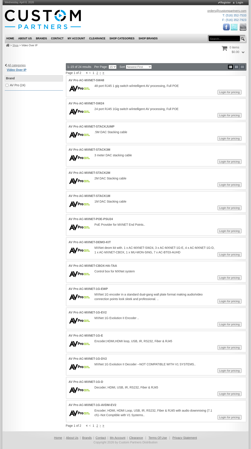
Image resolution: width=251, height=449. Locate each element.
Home (58, 437)
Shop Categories (121, 38)
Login (239, 2)
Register (225, 2)
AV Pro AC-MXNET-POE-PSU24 (91, 219)
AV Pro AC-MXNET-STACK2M (89, 172)
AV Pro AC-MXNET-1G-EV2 (88, 312)
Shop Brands (148, 38)
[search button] (242, 39)
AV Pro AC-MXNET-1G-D (86, 381)
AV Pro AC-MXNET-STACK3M (89, 149)
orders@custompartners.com (226, 11)
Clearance (136, 437)
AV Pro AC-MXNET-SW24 (86, 103)
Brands (87, 437)
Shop (16, 45)
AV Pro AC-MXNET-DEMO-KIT (90, 242)
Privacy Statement (184, 437)
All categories (17, 65)
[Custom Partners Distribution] (43, 19)
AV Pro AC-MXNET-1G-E (86, 335)
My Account (117, 437)
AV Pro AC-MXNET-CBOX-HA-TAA (93, 265)
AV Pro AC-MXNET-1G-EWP (88, 289)
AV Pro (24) (17, 85)
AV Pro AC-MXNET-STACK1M (89, 196)
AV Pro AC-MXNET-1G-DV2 (88, 358)
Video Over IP (17, 70)
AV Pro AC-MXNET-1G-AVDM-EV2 (92, 405)
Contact (101, 437)
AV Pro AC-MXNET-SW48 (86, 80)
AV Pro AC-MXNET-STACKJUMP (92, 126)
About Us (72, 437)
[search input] (225, 39)
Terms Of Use (157, 437)
